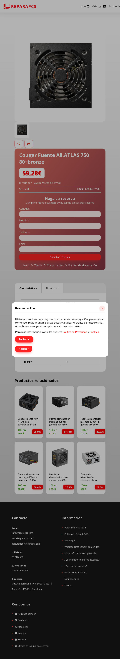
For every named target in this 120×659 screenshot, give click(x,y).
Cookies (94, 332)
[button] (102, 308)
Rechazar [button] (24, 339)
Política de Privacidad (75, 332)
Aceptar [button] (24, 348)
